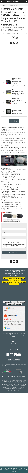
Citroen (3, 5)
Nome (3, 226)
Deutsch (6, 376)
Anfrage (4, 238)
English (12, 376)
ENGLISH (14, 302)
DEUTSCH (21, 302)
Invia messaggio (14, 252)
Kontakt (14, 347)
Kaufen (14, 121)
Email (3, 232)
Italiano (24, 376)
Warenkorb (14, 350)
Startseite (14, 344)
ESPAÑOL (18, 304)
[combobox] (14, 34)
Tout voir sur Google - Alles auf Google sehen (14, 335)
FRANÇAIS (10, 304)
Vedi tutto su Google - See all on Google (14, 333)
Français (18, 376)
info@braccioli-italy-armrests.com (14, 388)
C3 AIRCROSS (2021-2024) (12, 5)
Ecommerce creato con (14, 390)
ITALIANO (6, 302)
